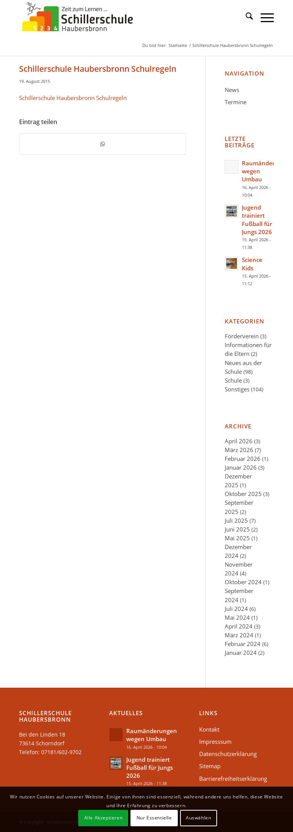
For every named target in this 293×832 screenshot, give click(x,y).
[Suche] (245, 17)
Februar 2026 (243, 458)
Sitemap (210, 766)
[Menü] (263, 17)
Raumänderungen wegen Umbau (151, 735)
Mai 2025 (237, 538)
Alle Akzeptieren (103, 817)
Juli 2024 (236, 608)
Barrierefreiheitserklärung (233, 778)
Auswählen (198, 817)
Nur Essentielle (154, 817)
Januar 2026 (241, 467)
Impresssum (215, 741)
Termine (235, 102)
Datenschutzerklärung (228, 754)
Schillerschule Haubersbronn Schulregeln (73, 98)
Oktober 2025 (243, 494)
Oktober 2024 (243, 582)
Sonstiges (237, 389)
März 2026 (239, 450)
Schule (233, 380)
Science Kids (252, 263)
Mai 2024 (237, 617)
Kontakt (209, 729)
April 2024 (239, 626)
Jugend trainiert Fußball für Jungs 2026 (257, 220)
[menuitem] (245, 17)
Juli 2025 (236, 520)
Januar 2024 (241, 652)
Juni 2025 (237, 529)
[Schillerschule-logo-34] (77, 17)
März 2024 (239, 635)
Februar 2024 (243, 644)
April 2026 (239, 441)
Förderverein (242, 336)
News (232, 90)
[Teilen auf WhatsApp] (102, 144)
